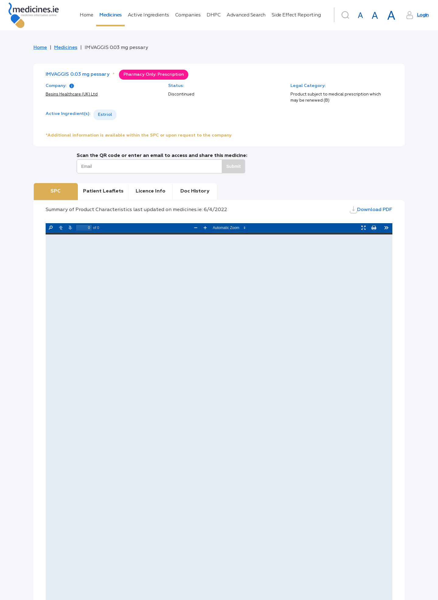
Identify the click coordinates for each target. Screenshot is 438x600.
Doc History (194, 191)
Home (86, 15)
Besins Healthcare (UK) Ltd (72, 94)
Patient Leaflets (103, 191)
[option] (104, 114)
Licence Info (150, 191)
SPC (55, 191)
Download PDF (371, 209)
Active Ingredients (148, 15)
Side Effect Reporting (296, 15)
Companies (188, 15)
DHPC (214, 15)
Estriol (105, 115)
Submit (233, 166)
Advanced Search (246, 15)
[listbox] (104, 114)
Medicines (110, 15)
